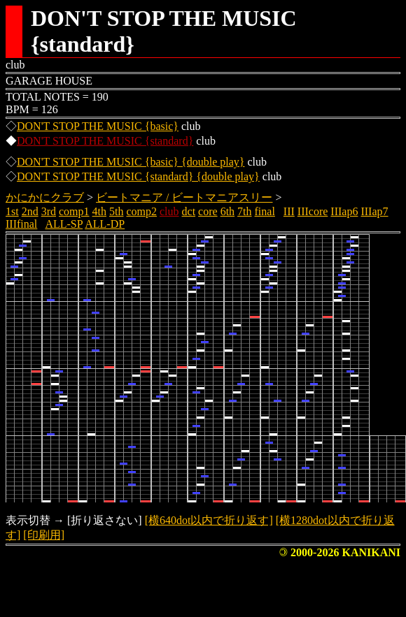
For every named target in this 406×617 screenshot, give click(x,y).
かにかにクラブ (45, 197)
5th (116, 211)
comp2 (141, 211)
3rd (48, 211)
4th (99, 211)
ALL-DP (105, 224)
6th (227, 211)
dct (189, 211)
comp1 (74, 211)
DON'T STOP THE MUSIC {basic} (97, 126)
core (208, 211)
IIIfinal (21, 224)
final (265, 211)
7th (244, 211)
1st (12, 211)
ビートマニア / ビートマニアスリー (184, 197)
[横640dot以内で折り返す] (209, 520)
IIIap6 (344, 211)
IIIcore (313, 211)
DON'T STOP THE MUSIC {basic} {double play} (130, 162)
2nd (30, 211)
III (289, 211)
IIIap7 (374, 211)
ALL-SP (64, 224)
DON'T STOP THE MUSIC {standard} (105, 141)
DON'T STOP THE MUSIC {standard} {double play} (138, 176)
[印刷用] (43, 535)
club (169, 211)
